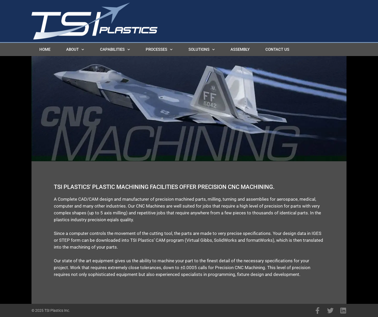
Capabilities (115, 50)
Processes (159, 50)
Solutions (201, 50)
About (75, 50)
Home (44, 49)
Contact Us (277, 49)
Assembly (240, 49)
